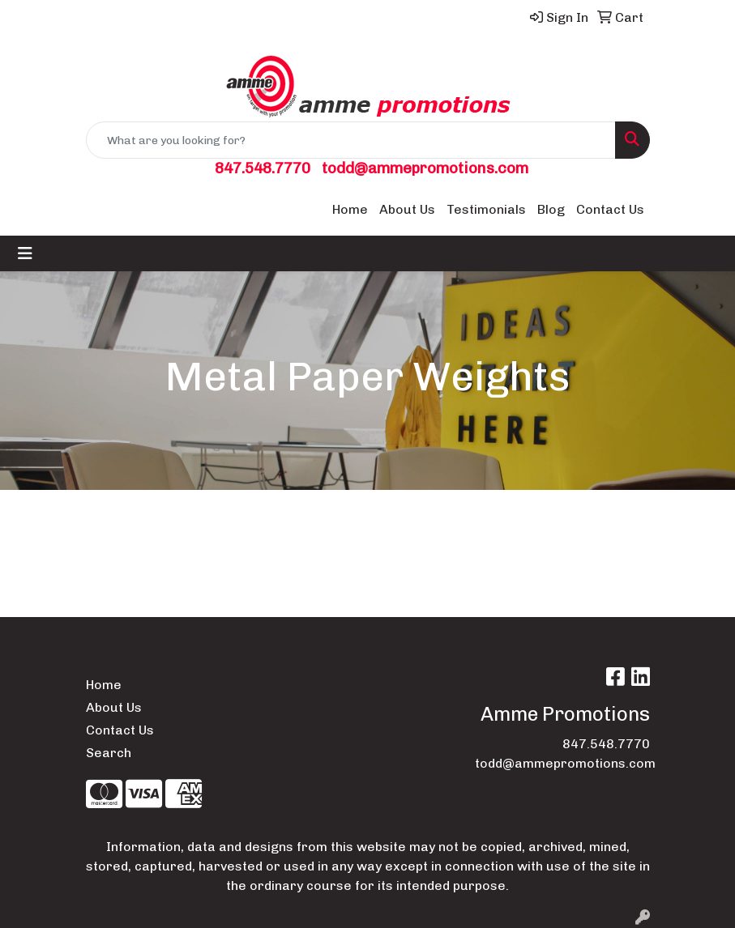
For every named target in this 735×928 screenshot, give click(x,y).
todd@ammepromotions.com (425, 168)
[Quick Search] (351, 140)
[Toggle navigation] (25, 253)
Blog (551, 209)
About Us (407, 209)
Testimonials (486, 209)
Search (108, 752)
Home (350, 209)
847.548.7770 (262, 168)
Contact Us (610, 209)
